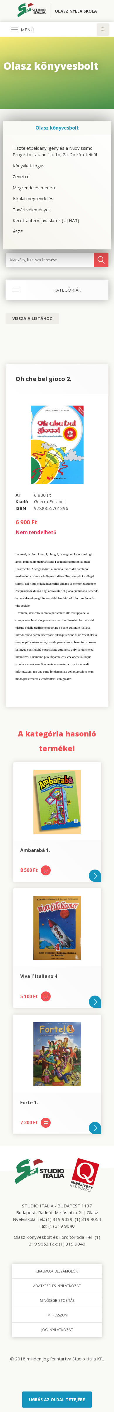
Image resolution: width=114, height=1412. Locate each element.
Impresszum (57, 1315)
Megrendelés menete (35, 187)
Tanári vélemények (32, 209)
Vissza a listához (32, 318)
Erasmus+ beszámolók (57, 1271)
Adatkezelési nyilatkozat (57, 1285)
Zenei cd (21, 176)
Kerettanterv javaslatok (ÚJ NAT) (46, 220)
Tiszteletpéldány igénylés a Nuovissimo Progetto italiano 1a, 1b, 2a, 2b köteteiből (55, 151)
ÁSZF (18, 231)
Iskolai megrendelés (33, 198)
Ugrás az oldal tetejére (57, 1399)
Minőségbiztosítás (57, 1300)
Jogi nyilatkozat (57, 1329)
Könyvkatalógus (29, 166)
